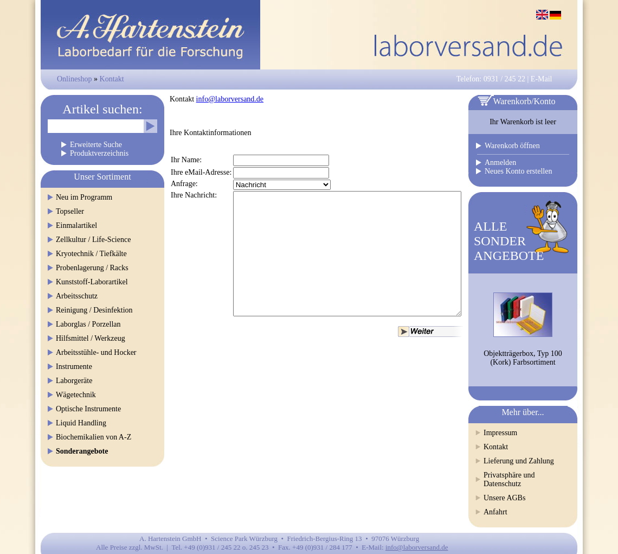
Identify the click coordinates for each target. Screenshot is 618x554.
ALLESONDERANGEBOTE (509, 241)
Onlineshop (74, 79)
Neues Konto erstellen (518, 171)
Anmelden (500, 162)
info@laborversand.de (229, 99)
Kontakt (112, 79)
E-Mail (541, 79)
